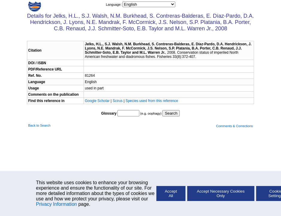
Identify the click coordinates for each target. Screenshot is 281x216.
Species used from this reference (152, 101)
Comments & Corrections (234, 126)
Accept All (171, 193)
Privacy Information (56, 204)
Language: (114, 4)
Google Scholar (98, 101)
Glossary (109, 113)
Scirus (118, 101)
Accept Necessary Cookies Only (220, 193)
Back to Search (39, 125)
